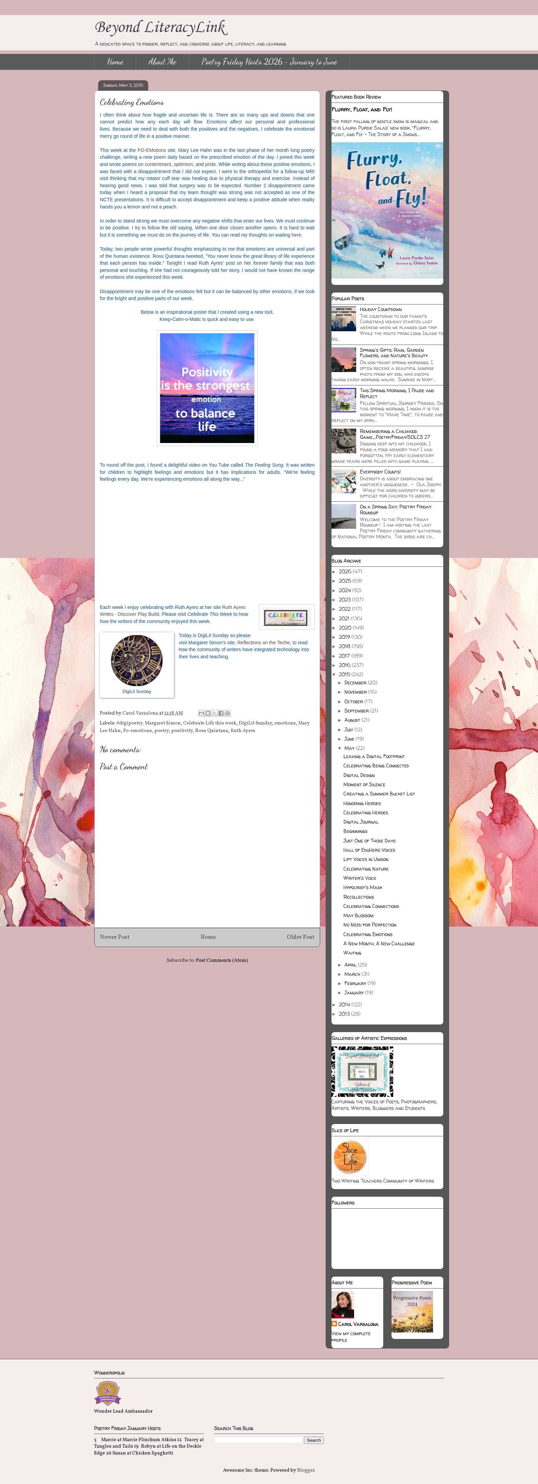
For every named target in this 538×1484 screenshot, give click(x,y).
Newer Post (115, 937)
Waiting (352, 952)
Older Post (301, 937)
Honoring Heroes (362, 803)
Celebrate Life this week (209, 723)
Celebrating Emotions (368, 934)
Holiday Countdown (381, 309)
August (353, 720)
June (350, 738)
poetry (161, 731)
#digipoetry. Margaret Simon (148, 723)
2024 (345, 590)
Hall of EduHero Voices (369, 850)
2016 (345, 665)
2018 (345, 646)
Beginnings (355, 831)
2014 (345, 1004)
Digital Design (359, 775)
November (356, 692)
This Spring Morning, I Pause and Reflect (397, 393)
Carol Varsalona (358, 1324)
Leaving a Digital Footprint (374, 756)
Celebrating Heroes (365, 812)
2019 (345, 637)
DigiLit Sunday (255, 723)
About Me (162, 62)
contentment (158, 164)
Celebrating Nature (366, 868)
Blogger (305, 1470)
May (350, 748)
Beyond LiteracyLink (159, 27)
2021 (345, 618)
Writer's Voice (359, 878)
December (356, 682)
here (296, 235)
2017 (345, 656)
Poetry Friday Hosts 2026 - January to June (269, 62)
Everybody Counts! (380, 471)
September (357, 710)
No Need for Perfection (369, 924)
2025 (345, 580)
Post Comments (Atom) (222, 960)
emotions (285, 723)
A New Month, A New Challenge (379, 943)
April (351, 964)
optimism (183, 164)
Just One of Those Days (369, 840)
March (353, 974)
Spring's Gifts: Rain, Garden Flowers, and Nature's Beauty (394, 353)
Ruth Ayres (243, 731)
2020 (346, 627)
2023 (345, 599)
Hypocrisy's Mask (362, 887)
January (354, 992)
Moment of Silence (364, 784)
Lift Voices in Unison (365, 859)
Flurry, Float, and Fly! (361, 109)
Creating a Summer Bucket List (379, 793)
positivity (182, 731)
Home (115, 62)
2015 (345, 674)
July (349, 729)
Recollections (358, 897)
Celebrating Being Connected (376, 765)
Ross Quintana (211, 731)
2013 (345, 1013)
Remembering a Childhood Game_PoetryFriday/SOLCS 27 (395, 434)
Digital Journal (360, 821)
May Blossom (358, 915)
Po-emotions (137, 731)
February (355, 983)
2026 (346, 571)
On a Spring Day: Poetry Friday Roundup (395, 509)
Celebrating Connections (371, 906)
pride (210, 164)
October (354, 701)
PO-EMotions (152, 150)
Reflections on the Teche (263, 642)
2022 (345, 609)
